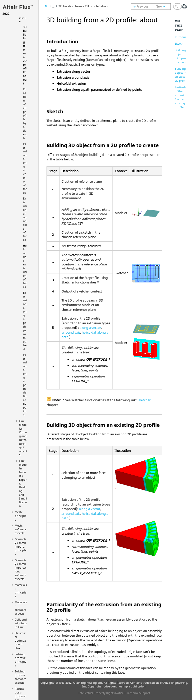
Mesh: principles (20, 515)
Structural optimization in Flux (20, 640)
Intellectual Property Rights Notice (101, 693)
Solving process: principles (20, 659)
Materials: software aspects (21, 607)
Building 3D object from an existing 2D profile (182, 74)
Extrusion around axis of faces (25, 219)
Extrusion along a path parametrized (25, 321)
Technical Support (138, 693)
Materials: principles (21, 590)
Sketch (179, 43)
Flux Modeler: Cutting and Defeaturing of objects (23, 438)
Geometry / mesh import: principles (20, 546)
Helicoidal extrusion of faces (25, 266)
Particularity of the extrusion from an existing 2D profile (183, 97)
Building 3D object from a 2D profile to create (182, 56)
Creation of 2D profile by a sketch (25, 113)
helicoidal (89, 332)
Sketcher (144, 400)
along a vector (90, 327)
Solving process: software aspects (20, 676)
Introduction (183, 37)
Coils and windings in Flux (21, 623)
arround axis (71, 332)
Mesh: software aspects (20, 529)
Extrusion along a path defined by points (25, 385)
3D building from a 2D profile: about (83, 6)
